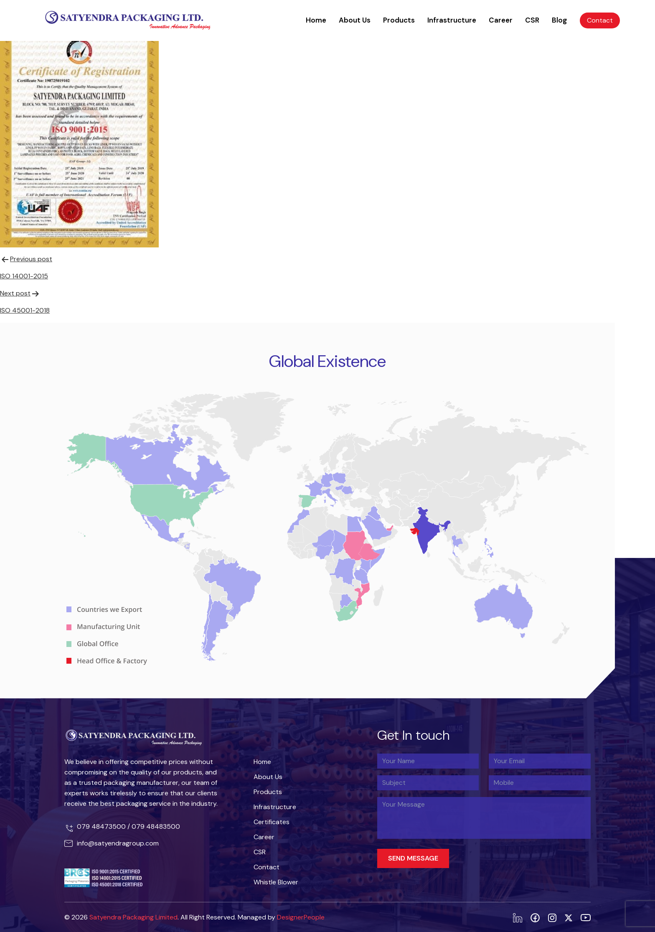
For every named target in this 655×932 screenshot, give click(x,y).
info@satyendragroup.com (118, 843)
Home (316, 20)
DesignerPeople (301, 917)
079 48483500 (156, 826)
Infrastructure (451, 20)
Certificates (271, 821)
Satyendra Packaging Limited (133, 917)
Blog (559, 20)
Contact (600, 20)
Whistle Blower (276, 882)
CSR (532, 20)
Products (399, 20)
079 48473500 (102, 826)
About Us (355, 20)
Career (501, 20)
